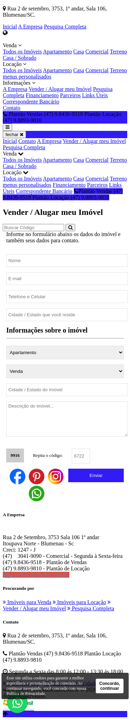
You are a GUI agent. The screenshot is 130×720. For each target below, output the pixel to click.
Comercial (97, 52)
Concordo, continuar (109, 686)
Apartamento (57, 52)
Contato (11, 108)
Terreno (118, 52)
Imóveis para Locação (79, 602)
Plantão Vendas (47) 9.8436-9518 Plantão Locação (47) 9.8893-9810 (63, 194)
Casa (78, 52)
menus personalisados (27, 76)
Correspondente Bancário (31, 101)
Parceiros (70, 95)
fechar (14, 134)
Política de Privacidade (26, 693)
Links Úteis (95, 95)
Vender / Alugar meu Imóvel (60, 89)
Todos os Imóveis (22, 52)
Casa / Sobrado (19, 58)
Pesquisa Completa (65, 27)
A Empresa (30, 27)
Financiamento (42, 95)
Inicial (10, 27)
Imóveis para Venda (27, 602)
